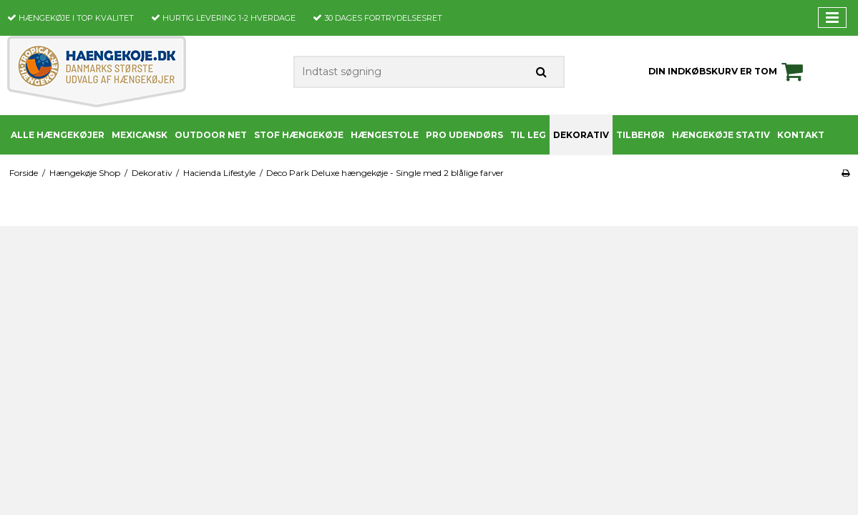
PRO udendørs (464, 134)
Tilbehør (640, 134)
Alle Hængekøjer (57, 134)
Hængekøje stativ (721, 134)
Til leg (528, 134)
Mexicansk (139, 134)
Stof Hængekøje (298, 134)
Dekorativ (581, 134)
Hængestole (385, 134)
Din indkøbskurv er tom (727, 71)
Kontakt (800, 134)
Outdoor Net (211, 134)
